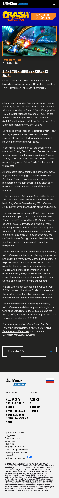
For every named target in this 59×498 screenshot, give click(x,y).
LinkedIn (34, 411)
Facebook (35, 399)
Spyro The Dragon (16, 411)
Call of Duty (13, 399)
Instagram (35, 407)
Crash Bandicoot (15, 414)
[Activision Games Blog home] (16, 382)
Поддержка (10, 435)
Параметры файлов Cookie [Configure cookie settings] (16, 452)
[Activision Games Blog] (15, 4)
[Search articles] (54, 3)
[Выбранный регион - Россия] (50, 380)
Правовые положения (15, 432)
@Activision (19, 327)
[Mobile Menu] (47, 4)
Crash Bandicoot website (21, 335)
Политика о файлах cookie (17, 450)
